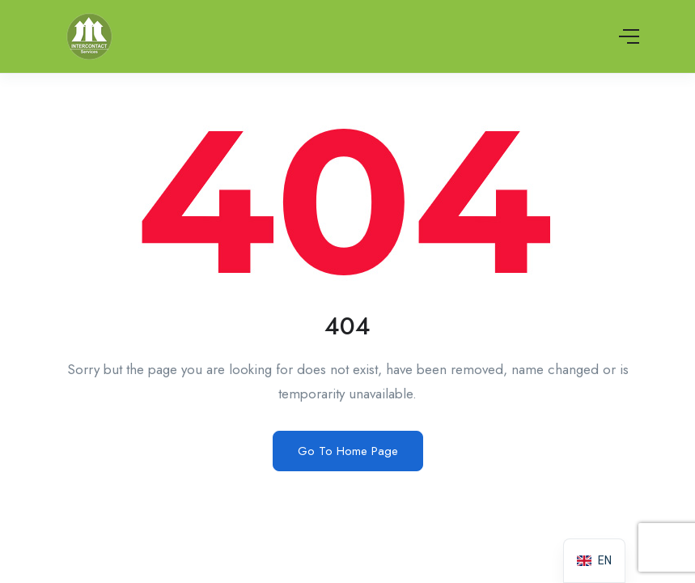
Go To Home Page (348, 451)
